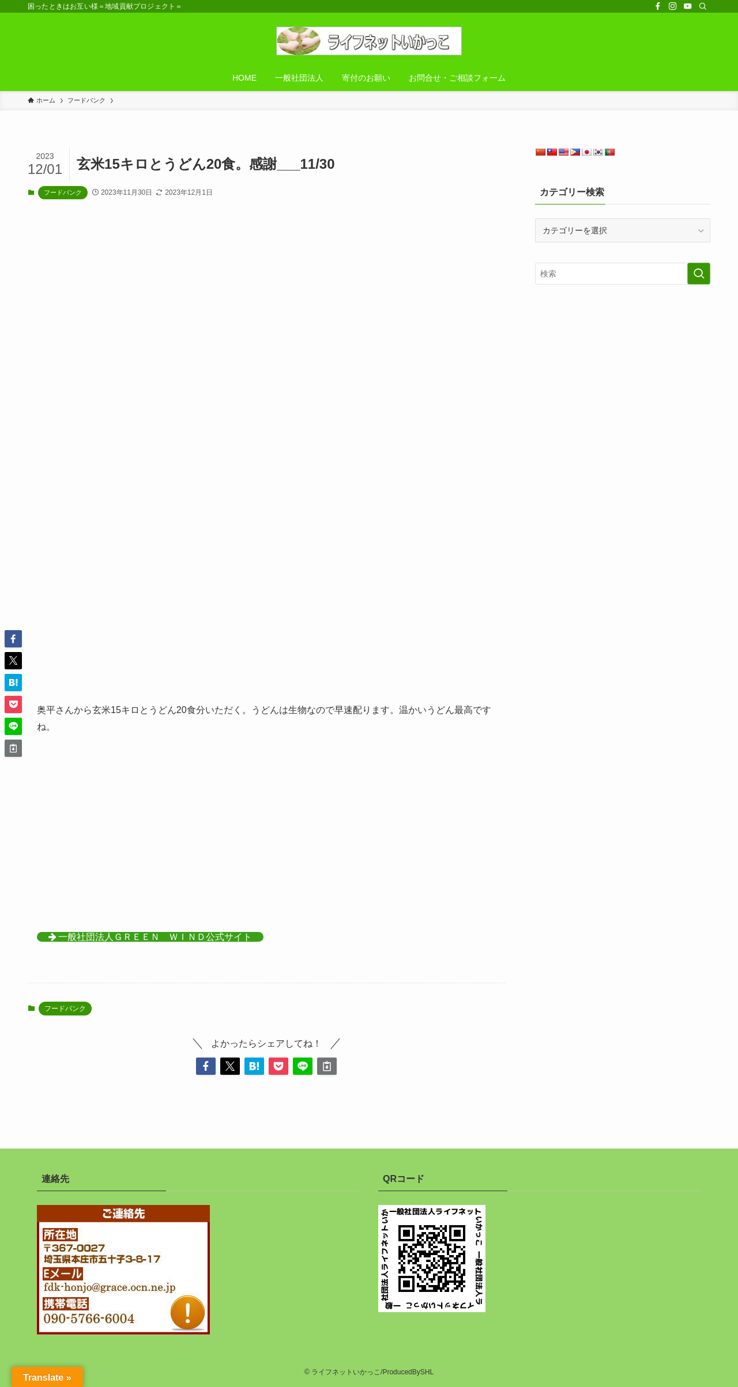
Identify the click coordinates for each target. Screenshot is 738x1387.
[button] (206, 1066)
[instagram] (672, 6)
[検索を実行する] (698, 274)
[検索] (702, 6)
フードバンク (63, 192)
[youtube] (687, 6)
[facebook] (657, 6)
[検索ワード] (622, 274)
